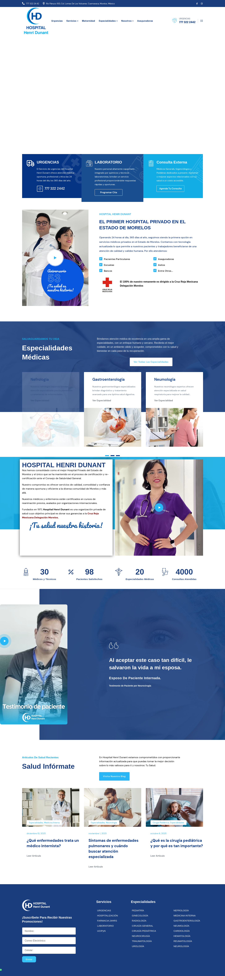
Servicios (71, 21)
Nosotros (126, 21)
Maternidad (88, 21)
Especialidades (107, 21)
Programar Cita (108, 193)
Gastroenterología (108, 380)
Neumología (165, 380)
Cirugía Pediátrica (161, 823)
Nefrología (40, 380)
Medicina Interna (52, 823)
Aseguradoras (145, 21)
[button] (107, 456)
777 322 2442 (187, 22)
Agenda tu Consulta (170, 189)
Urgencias (57, 21)
